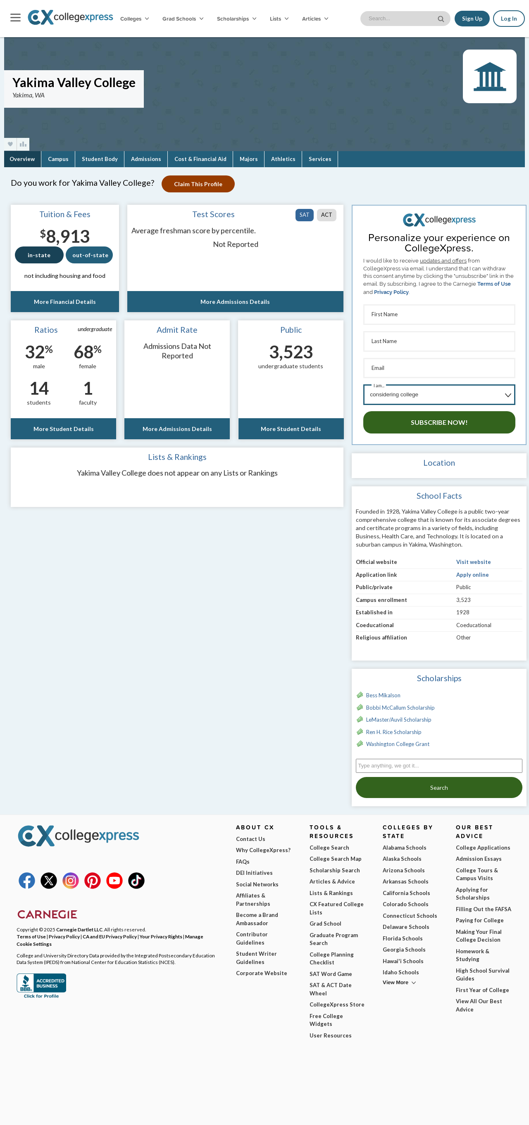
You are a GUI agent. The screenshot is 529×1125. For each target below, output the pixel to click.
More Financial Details (65, 301)
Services (320, 159)
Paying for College (480, 917)
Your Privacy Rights (161, 933)
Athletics (283, 159)
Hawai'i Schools (403, 958)
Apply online (472, 571)
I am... (379, 383)
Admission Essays (479, 856)
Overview (22, 159)
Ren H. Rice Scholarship (394, 729)
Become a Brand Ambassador (257, 916)
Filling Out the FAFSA (483, 906)
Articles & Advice (332, 878)
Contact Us (250, 836)
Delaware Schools (406, 924)
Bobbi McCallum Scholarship (400, 704)
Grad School (325, 920)
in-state (39, 254)
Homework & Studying (472, 952)
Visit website (473, 559)
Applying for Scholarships (473, 890)
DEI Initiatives (254, 870)
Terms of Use (494, 284)
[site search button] (441, 17)
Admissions (146, 159)
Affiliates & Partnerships (253, 896)
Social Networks (257, 881)
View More (395, 979)
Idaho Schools (401, 969)
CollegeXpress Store (337, 1001)
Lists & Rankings (331, 890)
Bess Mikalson (383, 692)
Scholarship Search (335, 867)
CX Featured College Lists (337, 905)
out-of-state (90, 254)
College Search (329, 844)
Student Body (100, 159)
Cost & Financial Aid (200, 159)
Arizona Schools (404, 867)
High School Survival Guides (483, 971)
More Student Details (63, 428)
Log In (509, 18)
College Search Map (336, 856)
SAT (305, 214)
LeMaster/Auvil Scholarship (398, 716)
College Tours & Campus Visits (477, 871)
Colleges (134, 18)
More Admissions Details (235, 301)
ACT (326, 214)
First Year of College (482, 987)
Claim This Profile (199, 183)
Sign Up (472, 18)
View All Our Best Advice (479, 1002)
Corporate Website (261, 970)
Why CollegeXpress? (263, 847)
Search (439, 784)
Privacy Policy (391, 292)
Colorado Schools (406, 901)
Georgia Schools (404, 946)
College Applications (483, 844)
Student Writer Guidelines (256, 954)
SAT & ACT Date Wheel (331, 986)
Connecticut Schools (410, 912)
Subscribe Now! (439, 419)
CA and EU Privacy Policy (110, 933)
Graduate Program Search (334, 936)
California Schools (406, 890)
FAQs (243, 858)
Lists (279, 18)
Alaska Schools (402, 856)
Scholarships (236, 18)
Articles (315, 18)
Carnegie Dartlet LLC (79, 926)
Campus (58, 159)
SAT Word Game (331, 971)
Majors (249, 159)
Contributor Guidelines (252, 935)
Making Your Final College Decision (479, 933)
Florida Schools (403, 935)
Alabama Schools (405, 844)
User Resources (331, 1032)
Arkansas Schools (406, 878)
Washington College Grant (397, 741)
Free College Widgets (326, 1017)
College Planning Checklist (332, 955)
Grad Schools (182, 18)
